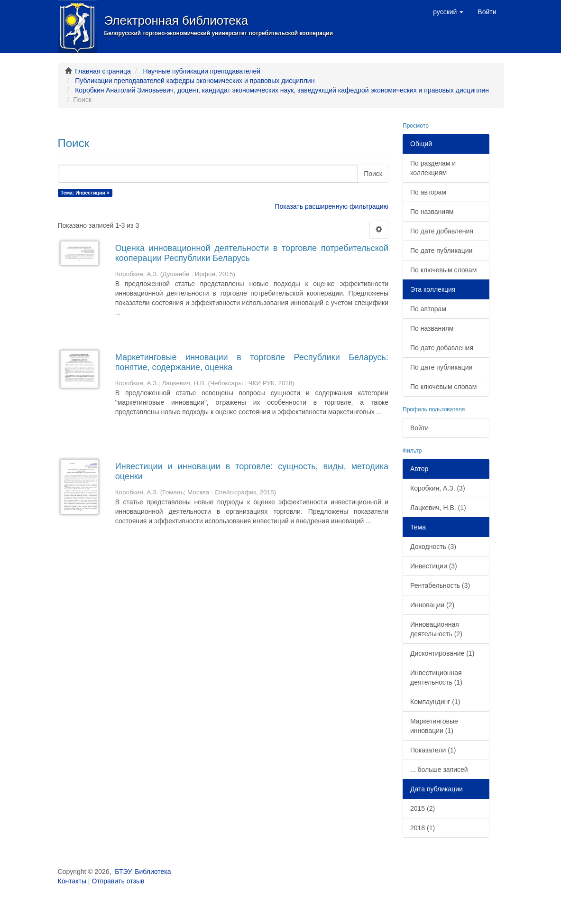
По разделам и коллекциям (433, 167)
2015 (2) (422, 808)
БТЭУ (123, 871)
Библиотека (153, 871)
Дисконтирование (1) (442, 653)
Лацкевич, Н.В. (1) (438, 507)
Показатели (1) (433, 750)
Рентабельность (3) (440, 585)
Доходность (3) (433, 546)
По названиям (431, 211)
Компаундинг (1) (435, 701)
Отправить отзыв (118, 881)
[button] (448, 12)
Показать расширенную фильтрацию (331, 206)
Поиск (373, 173)
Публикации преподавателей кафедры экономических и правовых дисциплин (194, 80)
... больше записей (439, 769)
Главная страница (103, 71)
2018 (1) (422, 828)
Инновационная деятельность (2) (436, 629)
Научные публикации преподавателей (201, 71)
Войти (419, 428)
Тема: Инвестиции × (85, 192)
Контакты (72, 881)
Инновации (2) (432, 605)
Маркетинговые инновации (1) (434, 725)
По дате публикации (441, 250)
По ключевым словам (443, 270)
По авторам (428, 192)
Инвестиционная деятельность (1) (436, 677)
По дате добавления (441, 231)
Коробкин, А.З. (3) (437, 488)
